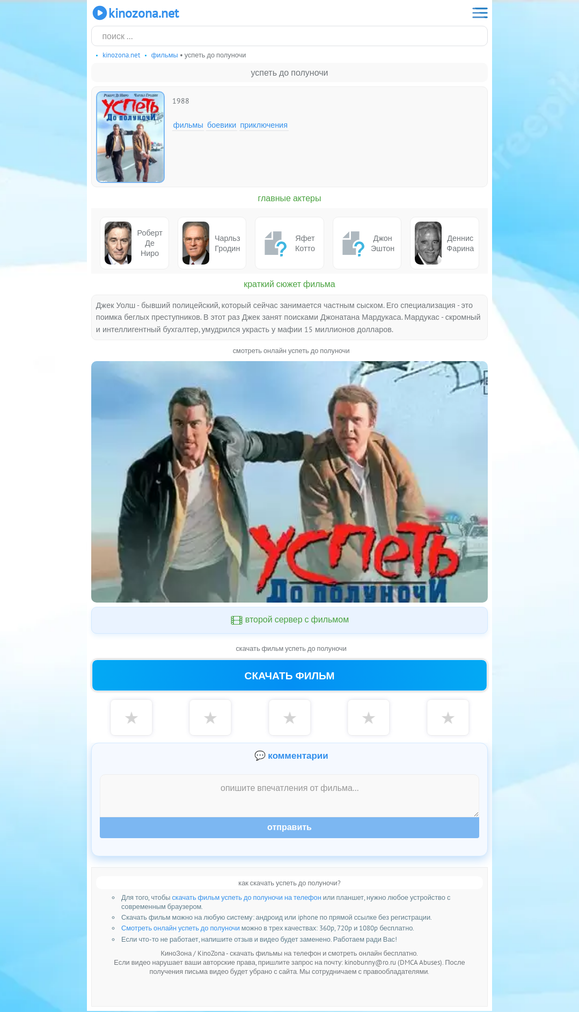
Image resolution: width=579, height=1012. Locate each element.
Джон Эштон (366, 243)
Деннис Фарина (444, 243)
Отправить (289, 828)
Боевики (221, 125)
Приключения (264, 125)
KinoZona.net (135, 12)
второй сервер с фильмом (289, 620)
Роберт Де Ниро (134, 243)
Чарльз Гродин (211, 243)
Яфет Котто (287, 243)
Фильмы (188, 125)
